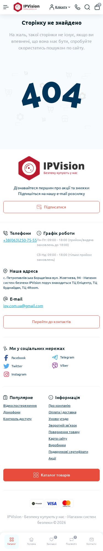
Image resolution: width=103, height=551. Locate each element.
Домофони (11, 412)
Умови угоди (58, 418)
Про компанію (60, 405)
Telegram (63, 357)
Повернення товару (64, 432)
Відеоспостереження (20, 405)
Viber (60, 366)
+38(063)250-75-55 (20, 240)
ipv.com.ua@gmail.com (23, 306)
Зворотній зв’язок (63, 425)
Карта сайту (58, 438)
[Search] (87, 7)
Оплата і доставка (62, 412)
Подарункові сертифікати (68, 451)
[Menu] (6, 7)
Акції (52, 458)
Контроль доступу (17, 418)
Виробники (57, 445)
